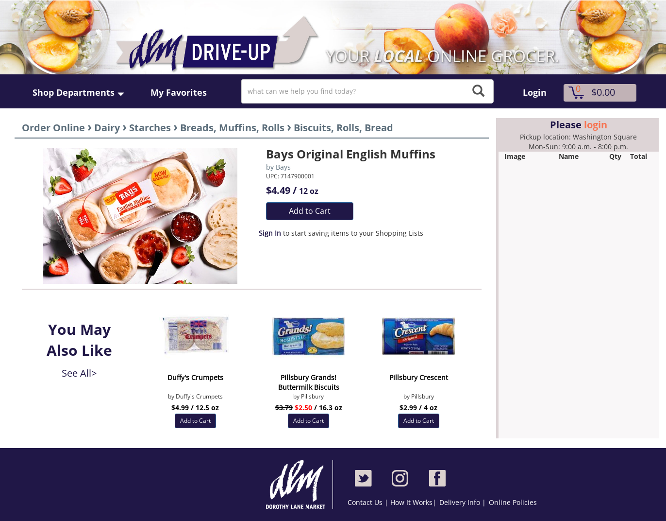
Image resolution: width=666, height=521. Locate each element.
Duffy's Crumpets (195, 377)
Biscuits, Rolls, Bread (343, 127)
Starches (150, 127)
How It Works (411, 502)
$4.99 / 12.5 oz (195, 407)
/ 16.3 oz (308, 407)
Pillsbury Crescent (418, 377)
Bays (283, 167)
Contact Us (366, 502)
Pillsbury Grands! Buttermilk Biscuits (308, 382)
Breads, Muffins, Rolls (232, 127)
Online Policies (513, 502)
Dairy (107, 127)
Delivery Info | (462, 502)
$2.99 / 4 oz (418, 407)
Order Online (53, 127)
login (595, 124)
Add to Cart (310, 211)
